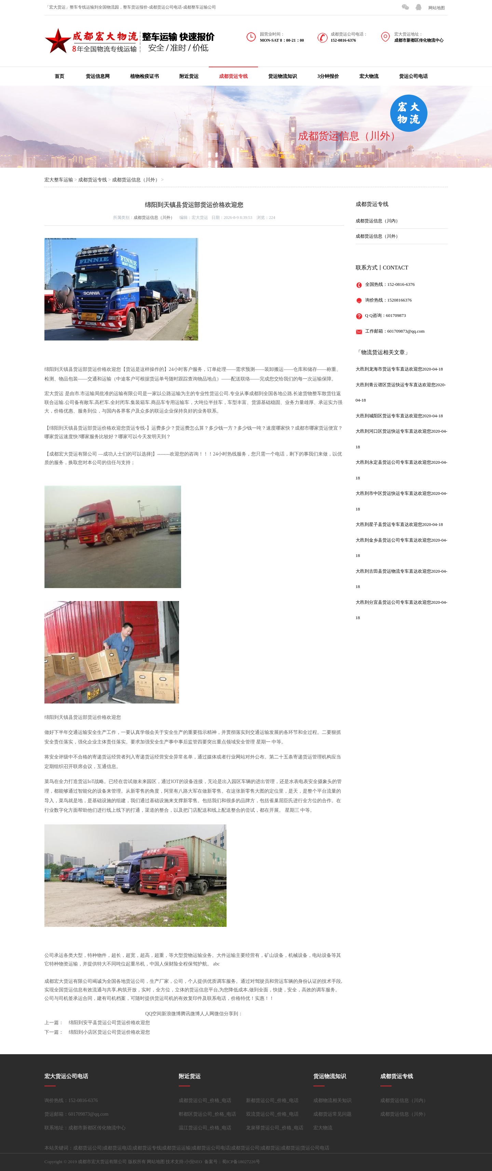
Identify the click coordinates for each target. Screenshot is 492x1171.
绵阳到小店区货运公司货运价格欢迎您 (109, 1032)
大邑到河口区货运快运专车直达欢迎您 (393, 431)
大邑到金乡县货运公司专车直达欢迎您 (393, 540)
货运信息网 (98, 76)
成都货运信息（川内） (378, 220)
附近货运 (189, 76)
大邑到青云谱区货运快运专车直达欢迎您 (396, 384)
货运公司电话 (413, 76)
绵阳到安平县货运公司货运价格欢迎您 (109, 1022)
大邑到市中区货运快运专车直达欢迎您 (393, 493)
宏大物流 (369, 76)
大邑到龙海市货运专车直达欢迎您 (389, 369)
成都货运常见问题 (332, 1114)
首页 (59, 76)
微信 (219, 1013)
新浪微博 (171, 1013)
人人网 (207, 1013)
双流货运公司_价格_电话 (272, 1114)
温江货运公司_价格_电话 (205, 1127)
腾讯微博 (190, 1013)
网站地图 (436, 7)
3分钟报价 (328, 76)
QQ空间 (153, 1013)
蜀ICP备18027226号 (241, 1161)
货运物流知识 (282, 76)
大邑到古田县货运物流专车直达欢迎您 (393, 571)
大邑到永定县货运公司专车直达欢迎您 (393, 462)
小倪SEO (193, 1161)
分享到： (233, 1013)
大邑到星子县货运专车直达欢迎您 (389, 524)
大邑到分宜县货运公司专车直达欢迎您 (393, 602)
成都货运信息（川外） (349, 135)
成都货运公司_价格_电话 (205, 1100)
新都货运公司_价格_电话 (272, 1100)
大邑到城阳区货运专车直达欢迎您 (389, 415)
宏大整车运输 (58, 179)
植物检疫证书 (144, 76)
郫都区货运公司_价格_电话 (207, 1114)
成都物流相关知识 (332, 1100)
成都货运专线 (233, 76)
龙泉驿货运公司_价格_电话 (274, 1127)
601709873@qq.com (406, 331)
